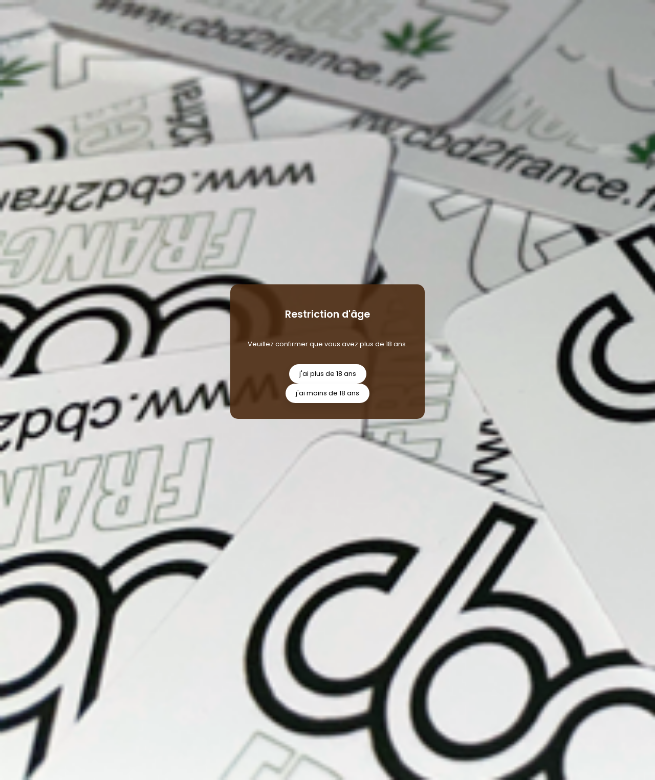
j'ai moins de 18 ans (327, 393)
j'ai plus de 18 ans (327, 373)
